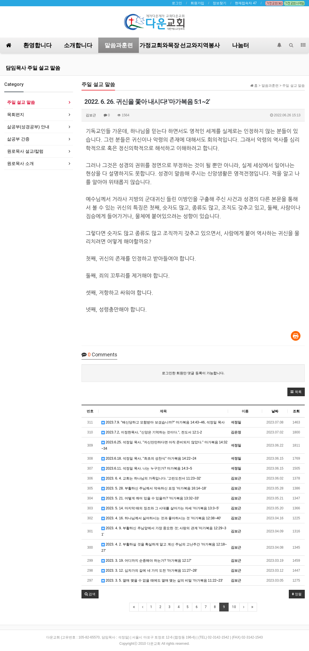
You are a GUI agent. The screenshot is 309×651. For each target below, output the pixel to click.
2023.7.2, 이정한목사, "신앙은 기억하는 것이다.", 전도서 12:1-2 (151, 432)
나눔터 (240, 45)
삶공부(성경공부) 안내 (28, 126)
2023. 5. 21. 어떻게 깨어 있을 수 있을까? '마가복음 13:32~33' (150, 498)
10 (234, 607)
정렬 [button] (297, 594)
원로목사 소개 (20, 163)
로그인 (177, 3)
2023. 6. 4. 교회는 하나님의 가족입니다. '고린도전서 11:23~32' (151, 478)
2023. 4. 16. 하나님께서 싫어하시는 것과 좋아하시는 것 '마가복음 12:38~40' (161, 518)
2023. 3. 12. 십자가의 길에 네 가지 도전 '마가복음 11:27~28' (149, 571)
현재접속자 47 (246, 3)
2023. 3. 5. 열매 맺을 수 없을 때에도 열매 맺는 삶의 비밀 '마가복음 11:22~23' (162, 580)
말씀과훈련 (119, 45)
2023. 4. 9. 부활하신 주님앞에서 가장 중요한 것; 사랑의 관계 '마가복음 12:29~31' (163, 531)
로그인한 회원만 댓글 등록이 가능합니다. (193, 373)
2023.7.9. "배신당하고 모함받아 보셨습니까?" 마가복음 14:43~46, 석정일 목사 (163, 422)
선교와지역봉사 (200, 45)
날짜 (275, 411)
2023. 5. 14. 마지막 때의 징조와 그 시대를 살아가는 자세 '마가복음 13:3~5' (160, 508)
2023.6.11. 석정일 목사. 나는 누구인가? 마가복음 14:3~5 (146, 468)
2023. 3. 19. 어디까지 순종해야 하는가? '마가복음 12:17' (146, 561)
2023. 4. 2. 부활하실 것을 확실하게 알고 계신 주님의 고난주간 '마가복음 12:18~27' (164, 547)
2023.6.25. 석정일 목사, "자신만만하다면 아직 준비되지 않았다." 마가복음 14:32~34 (164, 445)
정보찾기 (219, 3)
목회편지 (15, 114)
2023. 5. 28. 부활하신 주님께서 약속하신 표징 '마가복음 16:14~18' (153, 488)
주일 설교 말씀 (21, 102)
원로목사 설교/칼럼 (25, 151)
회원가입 (197, 3)
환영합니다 (37, 45)
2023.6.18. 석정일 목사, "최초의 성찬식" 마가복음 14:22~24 (148, 458)
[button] (296, 392)
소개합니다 (78, 45)
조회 (296, 411)
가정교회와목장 (159, 45)
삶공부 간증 (18, 139)
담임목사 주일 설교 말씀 (33, 68)
